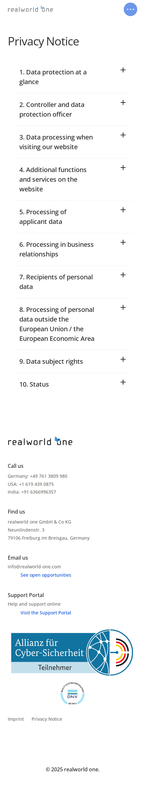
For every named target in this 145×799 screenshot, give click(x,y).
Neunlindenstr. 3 (27, 530)
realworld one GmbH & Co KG (39, 522)
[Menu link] (39, 575)
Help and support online (34, 604)
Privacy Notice (47, 719)
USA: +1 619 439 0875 (31, 484)
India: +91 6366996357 (32, 492)
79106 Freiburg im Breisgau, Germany (49, 538)
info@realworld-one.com (34, 566)
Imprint (16, 719)
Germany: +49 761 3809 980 (37, 476)
